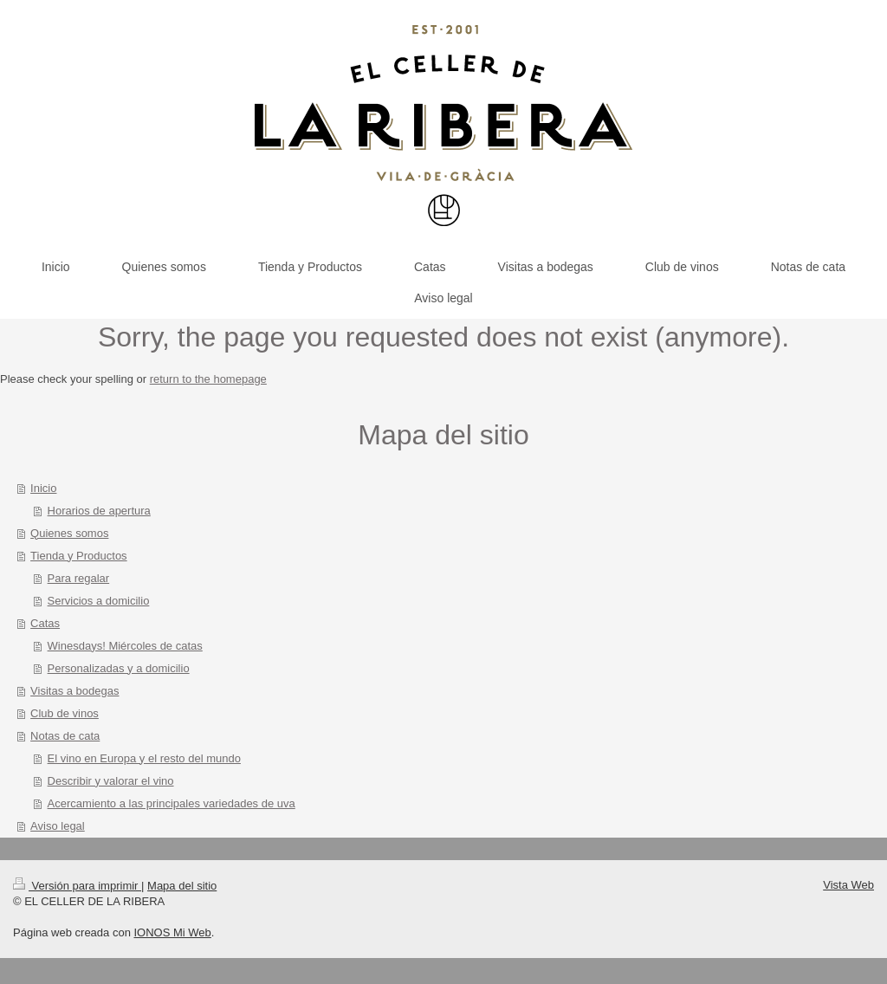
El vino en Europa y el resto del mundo (144, 758)
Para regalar (79, 578)
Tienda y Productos (78, 555)
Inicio (43, 488)
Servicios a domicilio (99, 600)
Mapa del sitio (182, 885)
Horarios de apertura (99, 510)
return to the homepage (208, 378)
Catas (45, 623)
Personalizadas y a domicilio (119, 668)
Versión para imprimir (77, 885)
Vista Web (848, 884)
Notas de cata (65, 735)
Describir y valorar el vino (111, 780)
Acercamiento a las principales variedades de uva (171, 803)
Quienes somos (69, 533)
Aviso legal (57, 825)
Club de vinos (64, 713)
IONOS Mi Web (171, 932)
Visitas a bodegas (74, 690)
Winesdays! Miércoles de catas (125, 645)
